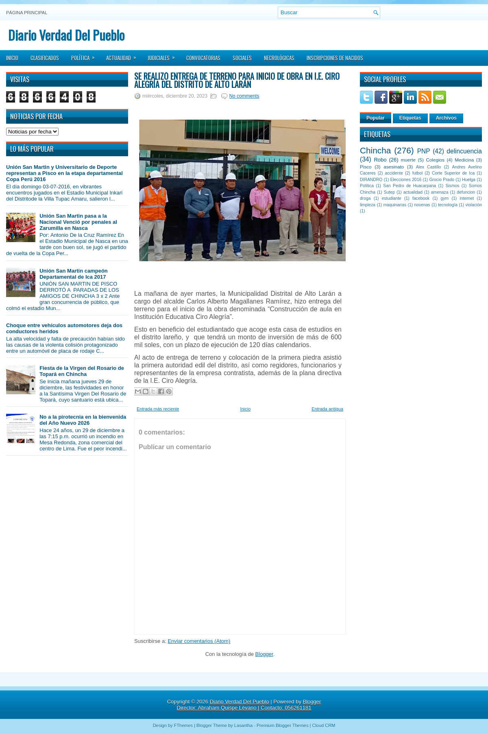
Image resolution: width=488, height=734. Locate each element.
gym (445, 198)
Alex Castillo (428, 167)
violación (474, 205)
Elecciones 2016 (406, 179)
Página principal (26, 12)
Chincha (375, 150)
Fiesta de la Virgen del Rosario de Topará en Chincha (81, 371)
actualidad (413, 192)
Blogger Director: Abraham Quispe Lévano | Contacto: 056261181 (249, 705)
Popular (375, 118)
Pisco (366, 166)
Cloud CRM (323, 725)
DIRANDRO (371, 179)
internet (467, 198)
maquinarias (395, 205)
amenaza (440, 192)
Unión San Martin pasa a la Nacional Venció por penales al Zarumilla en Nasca (78, 222)
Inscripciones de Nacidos (335, 58)
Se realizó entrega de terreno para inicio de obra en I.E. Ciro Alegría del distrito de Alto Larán (237, 80)
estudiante (391, 198)
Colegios (435, 159)
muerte (408, 159)
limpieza (367, 205)
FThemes (183, 725)
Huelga (468, 179)
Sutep (389, 192)
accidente (394, 173)
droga (365, 198)
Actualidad (124, 55)
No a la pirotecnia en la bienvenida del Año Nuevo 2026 (82, 420)
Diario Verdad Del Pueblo (66, 34)
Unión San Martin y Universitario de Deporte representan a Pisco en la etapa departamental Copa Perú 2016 (64, 173)
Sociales (242, 58)
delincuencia (464, 151)
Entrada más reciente (158, 408)
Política (85, 55)
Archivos (446, 118)
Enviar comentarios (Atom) (199, 641)
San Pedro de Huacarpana (409, 186)
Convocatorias (203, 58)
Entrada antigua (327, 408)
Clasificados (44, 58)
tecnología (448, 205)
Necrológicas (279, 58)
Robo (380, 160)
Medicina (464, 159)
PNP (423, 151)
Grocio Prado (441, 179)
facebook (420, 198)
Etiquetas (410, 118)
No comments (244, 96)
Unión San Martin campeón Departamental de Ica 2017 (73, 274)
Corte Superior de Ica (453, 173)
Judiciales (164, 55)
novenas (422, 205)
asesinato (393, 166)
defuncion (466, 192)
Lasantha (243, 725)
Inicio (12, 58)
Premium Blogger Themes (283, 725)
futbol (417, 173)
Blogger (264, 654)
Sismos (452, 186)
